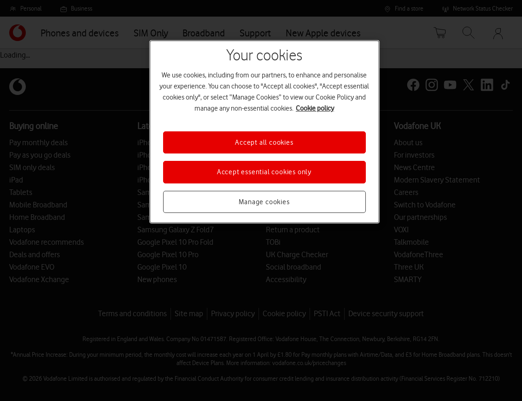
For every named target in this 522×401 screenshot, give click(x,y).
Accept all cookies (264, 142)
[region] (264, 132)
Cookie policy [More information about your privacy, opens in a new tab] (315, 108)
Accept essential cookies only (264, 172)
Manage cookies (264, 202)
